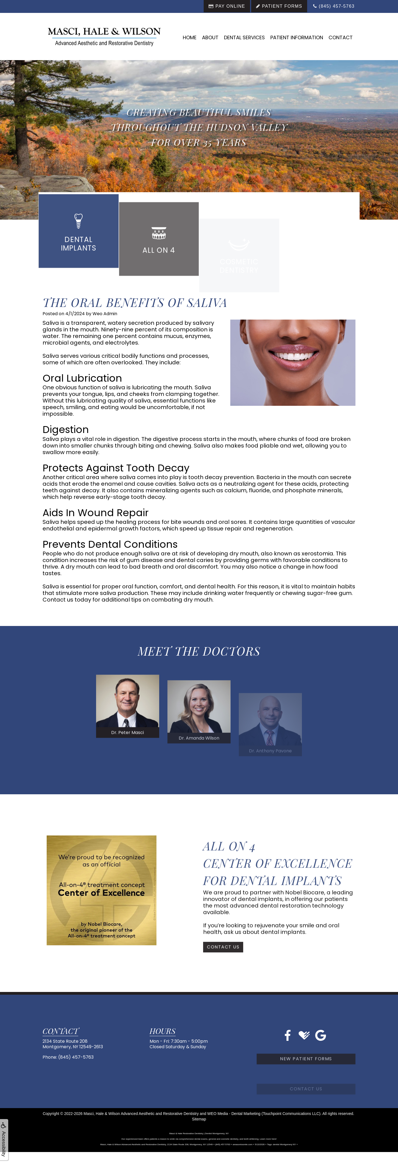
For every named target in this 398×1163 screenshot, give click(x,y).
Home (190, 37)
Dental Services (244, 37)
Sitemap (199, 1119)
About (210, 37)
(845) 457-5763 (76, 1057)
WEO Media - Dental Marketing (233, 1113)
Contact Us (223, 963)
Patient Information (296, 37)
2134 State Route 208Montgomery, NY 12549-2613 (73, 1044)
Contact (341, 37)
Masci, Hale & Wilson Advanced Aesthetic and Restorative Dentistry (141, 1113)
